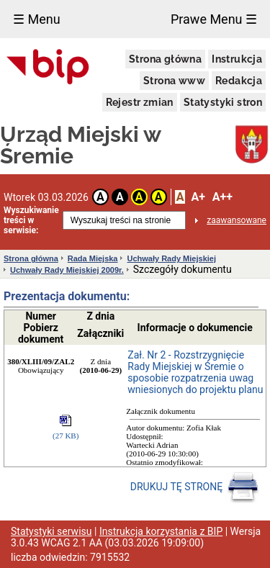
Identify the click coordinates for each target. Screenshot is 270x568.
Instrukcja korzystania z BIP (160, 531)
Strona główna (165, 59)
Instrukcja (237, 59)
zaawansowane (236, 220)
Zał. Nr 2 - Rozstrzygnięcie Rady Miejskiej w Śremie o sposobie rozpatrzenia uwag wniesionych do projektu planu (195, 372)
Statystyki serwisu (51, 531)
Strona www (174, 80)
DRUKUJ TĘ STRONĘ (194, 487)
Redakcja (238, 80)
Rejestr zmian (140, 102)
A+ (197, 197)
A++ (222, 197)
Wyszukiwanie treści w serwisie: (31, 220)
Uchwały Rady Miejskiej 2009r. (67, 270)
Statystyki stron (223, 102)
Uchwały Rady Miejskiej (171, 258)
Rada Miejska (93, 258)
